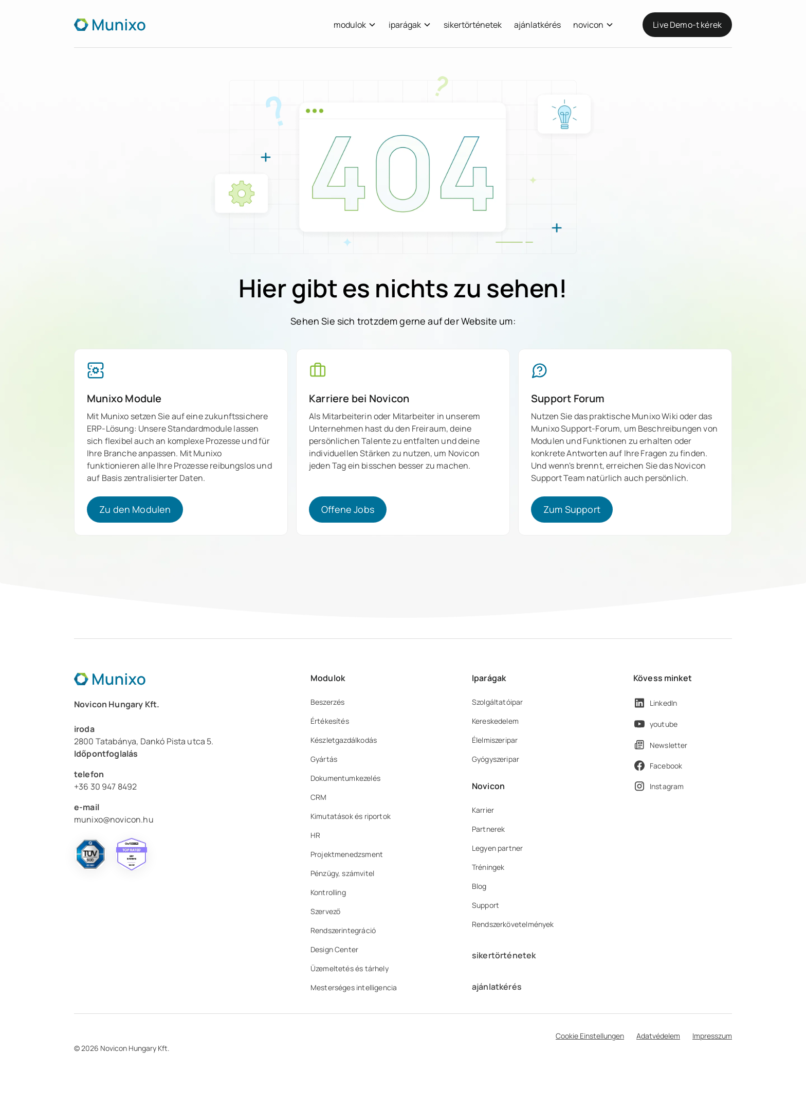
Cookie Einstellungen (590, 1036)
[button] (355, 25)
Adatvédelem (658, 1036)
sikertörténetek (473, 24)
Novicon (488, 786)
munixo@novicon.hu (114, 819)
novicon (588, 24)
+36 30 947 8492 (105, 786)
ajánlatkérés (537, 24)
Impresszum (712, 1036)
